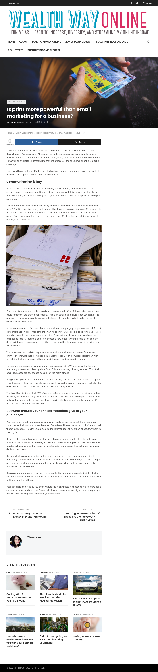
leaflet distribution (70, 171)
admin (9, 614)
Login (149, 3)
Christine (11, 122)
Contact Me (13, 3)
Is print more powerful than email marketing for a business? (60, 133)
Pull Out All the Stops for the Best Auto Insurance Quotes (87, 602)
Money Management (78, 42)
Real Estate (15, 50)
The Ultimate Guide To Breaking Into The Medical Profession (53, 597)
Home (11, 42)
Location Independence (112, 42)
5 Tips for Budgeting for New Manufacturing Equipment (53, 639)
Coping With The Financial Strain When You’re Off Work (19, 597)
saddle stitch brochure (39, 459)
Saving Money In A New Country (86, 638)
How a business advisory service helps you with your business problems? (19, 641)
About (24, 42)
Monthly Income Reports (44, 50)
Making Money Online (46, 42)
